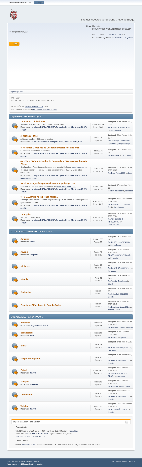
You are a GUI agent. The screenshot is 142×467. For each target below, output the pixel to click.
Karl (80, 142)
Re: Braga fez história (116, 327)
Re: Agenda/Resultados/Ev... (119, 360)
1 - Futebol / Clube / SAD (32, 121)
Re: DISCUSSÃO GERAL (117, 409)
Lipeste (111, 297)
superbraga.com (79, 167)
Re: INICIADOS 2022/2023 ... (119, 268)
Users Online (20, 441)
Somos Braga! (115, 130)
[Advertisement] (71, 67)
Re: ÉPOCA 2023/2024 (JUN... (119, 242)
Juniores (24, 239)
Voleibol (24, 406)
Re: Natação (113, 386)
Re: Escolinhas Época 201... (119, 307)
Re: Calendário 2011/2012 (118, 294)
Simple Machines (26, 461)
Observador (126, 155)
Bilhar (23, 346)
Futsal (23, 370)
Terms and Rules (121, 461)
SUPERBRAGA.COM (113, 35)
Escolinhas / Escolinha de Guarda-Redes (40, 305)
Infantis (24, 279)
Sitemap (36, 461)
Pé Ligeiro (60, 127)
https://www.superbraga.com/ (122, 38)
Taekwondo (26, 394)
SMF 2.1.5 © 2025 (13, 461)
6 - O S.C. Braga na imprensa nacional (39, 197)
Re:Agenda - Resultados (117, 281)
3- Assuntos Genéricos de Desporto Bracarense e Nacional (49, 148)
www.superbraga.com (66, 186)
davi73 (110, 284)
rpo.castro (129, 191)
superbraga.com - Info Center (26, 422)
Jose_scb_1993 (114, 225)
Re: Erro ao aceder (115, 191)
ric (32, 127)
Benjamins (25, 292)
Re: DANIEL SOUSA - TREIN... (120, 128)
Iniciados (25, 266)
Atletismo (25, 323)
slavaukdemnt (119, 207)
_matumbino (73, 431)
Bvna (67, 127)
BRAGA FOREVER (47, 127)
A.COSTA (83, 127)
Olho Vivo (74, 127)
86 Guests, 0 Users (26, 445)
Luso (130, 173)
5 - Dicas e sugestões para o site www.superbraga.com (47, 183)
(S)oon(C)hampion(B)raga (120, 143)
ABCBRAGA (125, 386)
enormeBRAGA (114, 310)
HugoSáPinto (25, 178)
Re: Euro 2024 (113, 155)
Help (112, 461)
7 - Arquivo (25, 214)
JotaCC (23, 130)
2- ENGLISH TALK (29, 136)
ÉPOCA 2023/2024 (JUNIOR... (119, 255)
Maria (75, 142)
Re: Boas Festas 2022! (116, 173)
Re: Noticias (112, 337)
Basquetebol (26, 333)
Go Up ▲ (131, 461)
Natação (24, 381)
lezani (32, 242)
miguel (36, 127)
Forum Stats (20, 427)
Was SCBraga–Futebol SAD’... (119, 141)
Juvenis (24, 252)
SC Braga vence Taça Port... (119, 348)
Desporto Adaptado (30, 358)
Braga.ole (34, 255)
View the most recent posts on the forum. (31, 437)
